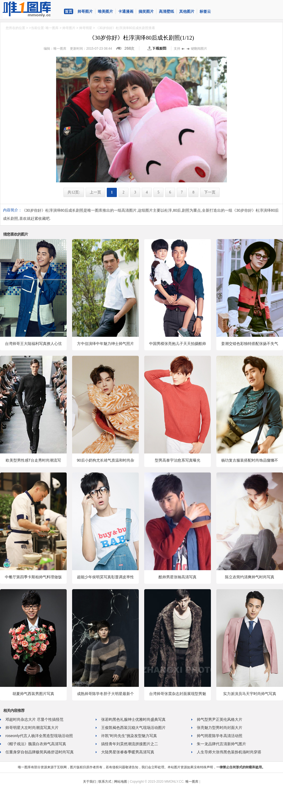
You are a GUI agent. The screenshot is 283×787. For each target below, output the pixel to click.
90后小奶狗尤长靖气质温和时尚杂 (105, 460)
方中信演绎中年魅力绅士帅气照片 (105, 343)
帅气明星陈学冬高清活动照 (219, 736)
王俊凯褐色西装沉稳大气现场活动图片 (133, 727)
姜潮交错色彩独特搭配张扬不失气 (249, 343)
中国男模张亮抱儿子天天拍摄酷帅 (177, 343)
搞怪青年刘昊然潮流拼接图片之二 (129, 744)
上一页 (95, 192)
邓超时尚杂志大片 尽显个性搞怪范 (34, 719)
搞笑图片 (146, 11)
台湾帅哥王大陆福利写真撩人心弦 (33, 343)
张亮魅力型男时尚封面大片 (219, 727)
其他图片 (186, 11)
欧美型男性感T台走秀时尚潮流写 (33, 460)
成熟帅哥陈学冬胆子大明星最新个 (105, 693)
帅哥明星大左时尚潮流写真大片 (32, 727)
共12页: (73, 192)
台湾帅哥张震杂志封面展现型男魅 (177, 693)
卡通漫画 (125, 11)
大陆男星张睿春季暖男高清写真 (127, 752)
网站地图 (120, 781)
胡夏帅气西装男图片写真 (33, 693)
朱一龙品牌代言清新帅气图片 (221, 744)
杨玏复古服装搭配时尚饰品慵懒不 (249, 460)
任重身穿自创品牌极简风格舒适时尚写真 (39, 752)
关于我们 (89, 781)
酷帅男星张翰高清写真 (178, 577)
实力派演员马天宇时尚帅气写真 (249, 693)
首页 (68, 11)
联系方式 (104, 781)
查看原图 (158, 48)
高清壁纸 (166, 11)
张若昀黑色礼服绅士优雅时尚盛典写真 (133, 719)
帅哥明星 (85, 28)
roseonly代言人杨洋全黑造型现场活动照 (39, 736)
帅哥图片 (85, 11)
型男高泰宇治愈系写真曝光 (177, 460)
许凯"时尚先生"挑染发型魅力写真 (129, 736)
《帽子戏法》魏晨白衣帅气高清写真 (35, 744)
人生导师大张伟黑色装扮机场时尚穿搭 (229, 752)
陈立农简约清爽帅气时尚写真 (249, 577)
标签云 (205, 11)
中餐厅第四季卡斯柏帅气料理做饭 (33, 577)
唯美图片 (105, 11)
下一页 (210, 192)
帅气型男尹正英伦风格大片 (219, 719)
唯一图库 (52, 28)
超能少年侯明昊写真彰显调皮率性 (105, 577)
